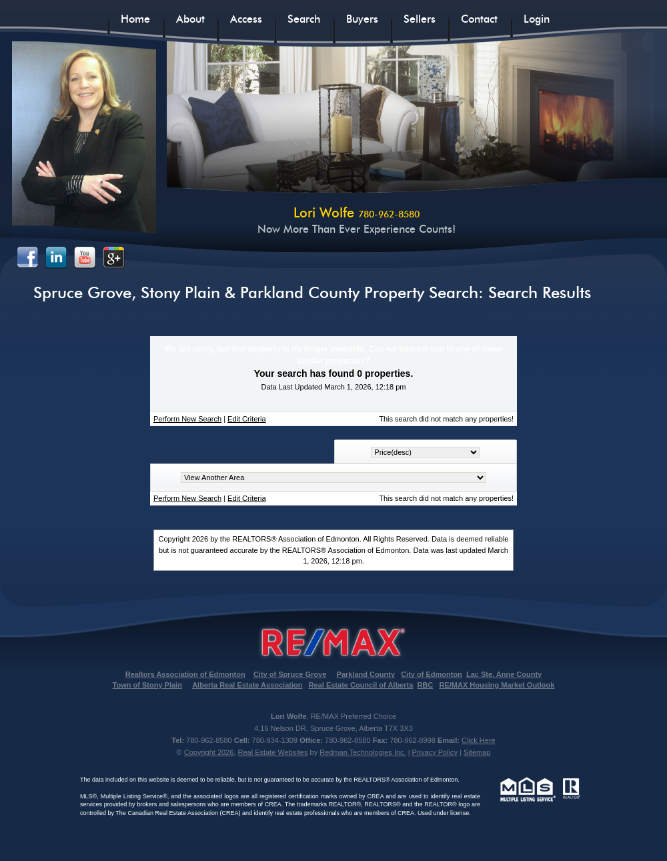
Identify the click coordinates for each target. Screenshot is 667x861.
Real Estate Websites (272, 752)
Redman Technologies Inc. (362, 752)
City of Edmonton (431, 674)
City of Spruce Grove (289, 674)
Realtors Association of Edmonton (185, 674)
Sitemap (477, 752)
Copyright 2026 (209, 752)
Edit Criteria (246, 419)
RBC (425, 685)
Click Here (479, 740)
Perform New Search (187, 419)
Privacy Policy (435, 752)
